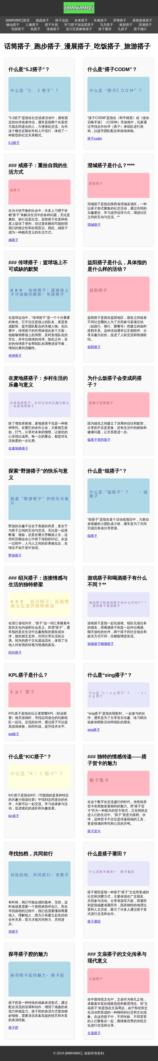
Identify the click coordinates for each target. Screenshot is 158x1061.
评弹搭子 (119, 20)
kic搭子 (13, 816)
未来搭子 (81, 20)
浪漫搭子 (145, 24)
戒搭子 (13, 240)
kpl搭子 (13, 734)
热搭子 (35, 29)
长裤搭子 (100, 20)
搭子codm (94, 138)
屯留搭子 (17, 29)
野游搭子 (15, 555)
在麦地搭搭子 (18, 448)
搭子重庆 (105, 29)
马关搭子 (106, 24)
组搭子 (92, 536)
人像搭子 (32, 24)
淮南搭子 (53, 29)
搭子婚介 (140, 29)
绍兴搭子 (15, 652)
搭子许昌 (51, 24)
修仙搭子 (12, 24)
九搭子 (123, 29)
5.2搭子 (14, 143)
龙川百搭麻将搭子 (79, 29)
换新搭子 (125, 24)
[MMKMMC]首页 (18, 20)
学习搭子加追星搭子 (79, 24)
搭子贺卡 (94, 831)
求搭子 (13, 931)
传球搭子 (15, 355)
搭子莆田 (94, 921)
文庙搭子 (94, 1033)
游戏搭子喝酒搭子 (100, 644)
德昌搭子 (42, 20)
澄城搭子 (94, 224)
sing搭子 (93, 730)
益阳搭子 (94, 347)
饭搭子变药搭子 (98, 439)
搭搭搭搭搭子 (142, 20)
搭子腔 (13, 1027)
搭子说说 (61, 20)
